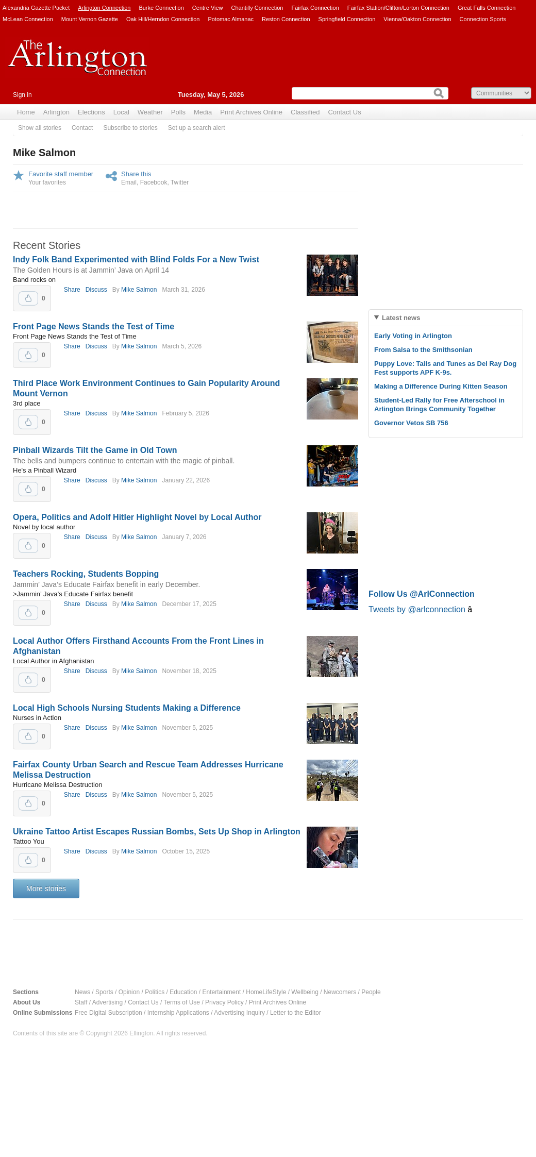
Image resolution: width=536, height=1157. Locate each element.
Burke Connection (161, 8)
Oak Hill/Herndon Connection (162, 19)
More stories (46, 888)
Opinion (129, 992)
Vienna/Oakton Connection (417, 19)
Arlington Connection (104, 8)
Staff (81, 1002)
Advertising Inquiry (239, 1012)
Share (72, 289)
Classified (305, 112)
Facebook (153, 182)
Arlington (56, 112)
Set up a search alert (196, 127)
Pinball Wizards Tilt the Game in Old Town (95, 450)
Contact (82, 127)
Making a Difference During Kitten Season (441, 386)
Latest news (401, 318)
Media (203, 112)
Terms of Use (181, 1002)
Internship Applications (178, 1012)
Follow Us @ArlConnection (421, 594)
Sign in (22, 94)
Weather (150, 112)
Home (26, 112)
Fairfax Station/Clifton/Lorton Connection (398, 8)
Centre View (207, 8)
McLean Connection (28, 19)
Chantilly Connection (257, 8)
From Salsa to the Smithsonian (423, 350)
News (82, 992)
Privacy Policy (224, 1002)
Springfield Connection (347, 19)
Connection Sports (483, 19)
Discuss (96, 289)
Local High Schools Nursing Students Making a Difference (127, 707)
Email (129, 182)
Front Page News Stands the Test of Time (93, 326)
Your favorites (47, 182)
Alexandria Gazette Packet (36, 8)
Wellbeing (304, 992)
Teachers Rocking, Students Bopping (86, 573)
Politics (154, 992)
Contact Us (344, 112)
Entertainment (222, 992)
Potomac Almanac (231, 19)
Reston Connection (286, 19)
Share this (136, 174)
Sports (104, 992)
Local (121, 112)
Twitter (180, 182)
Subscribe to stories (130, 127)
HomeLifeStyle (266, 992)
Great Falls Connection (487, 8)
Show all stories (39, 127)
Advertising (107, 1002)
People (370, 992)
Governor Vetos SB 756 (411, 423)
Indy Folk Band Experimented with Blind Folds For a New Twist (136, 259)
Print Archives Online (251, 112)
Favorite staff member (60, 174)
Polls (178, 112)
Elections (91, 112)
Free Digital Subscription (108, 1012)
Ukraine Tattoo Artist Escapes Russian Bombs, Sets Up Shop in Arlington (156, 831)
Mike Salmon (139, 289)
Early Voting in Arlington (413, 336)
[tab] (446, 318)
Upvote (28, 298)
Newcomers (340, 992)
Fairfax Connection (315, 8)
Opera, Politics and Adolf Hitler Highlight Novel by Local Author (137, 517)
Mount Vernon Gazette (89, 19)
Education (183, 992)
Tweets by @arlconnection (417, 609)
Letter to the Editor (295, 1012)
